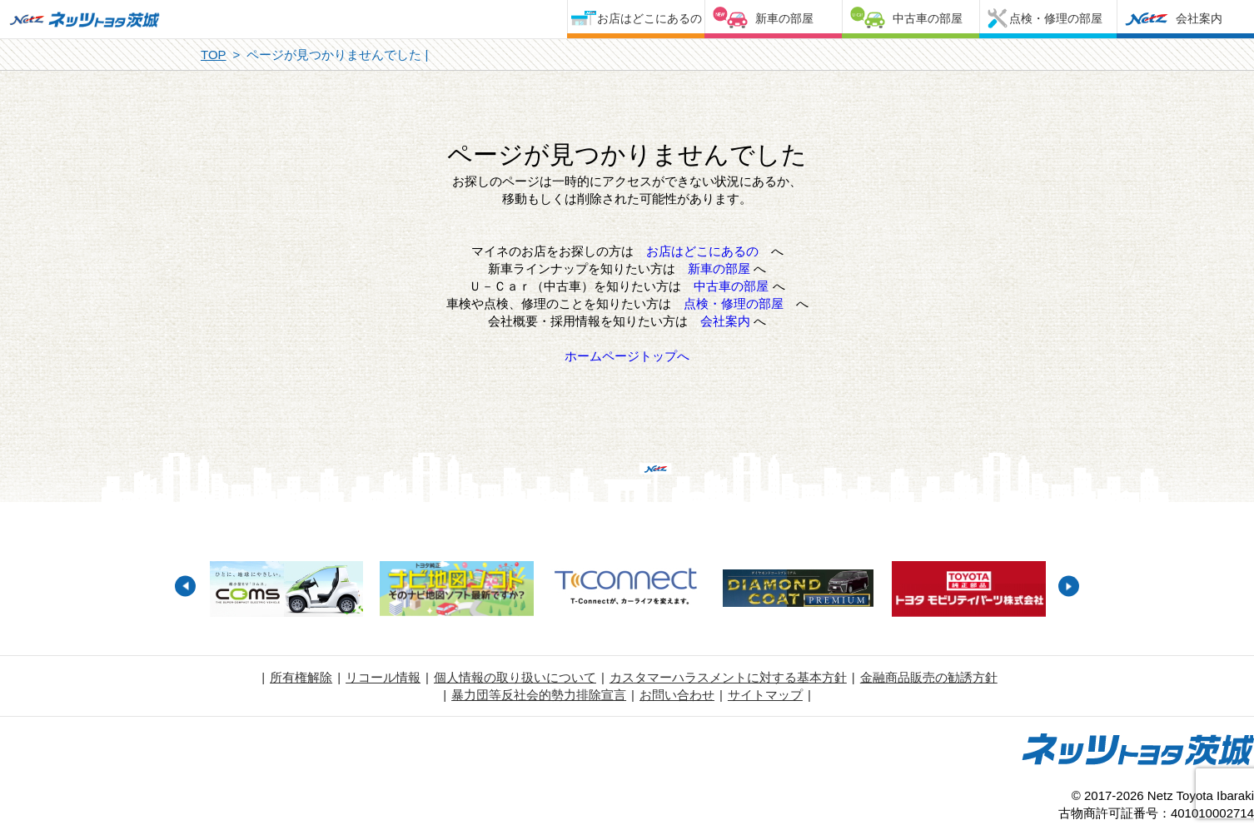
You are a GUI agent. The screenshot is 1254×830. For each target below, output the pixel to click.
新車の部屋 (784, 18)
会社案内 (1199, 18)
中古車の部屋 (928, 18)
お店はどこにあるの (649, 18)
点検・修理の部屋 (1055, 18)
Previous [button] (185, 586)
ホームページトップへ (627, 356)
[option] (286, 591)
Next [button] (1068, 586)
